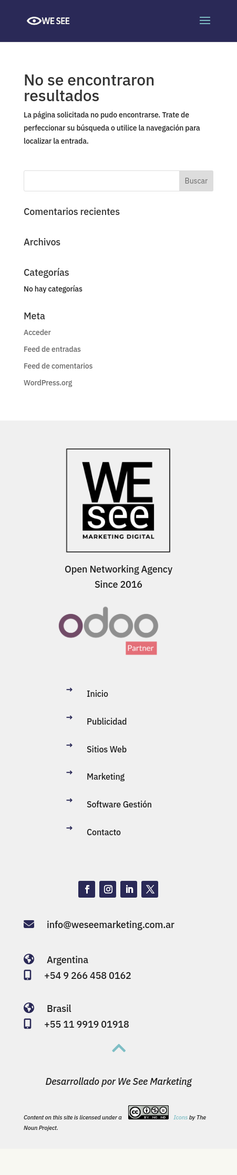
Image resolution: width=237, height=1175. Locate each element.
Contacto (104, 832)
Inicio (97, 693)
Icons (180, 1117)
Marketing (106, 776)
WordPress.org (48, 382)
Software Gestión (119, 804)
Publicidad (107, 721)
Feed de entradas (52, 349)
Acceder (37, 332)
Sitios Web (107, 749)
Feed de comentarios (58, 366)
